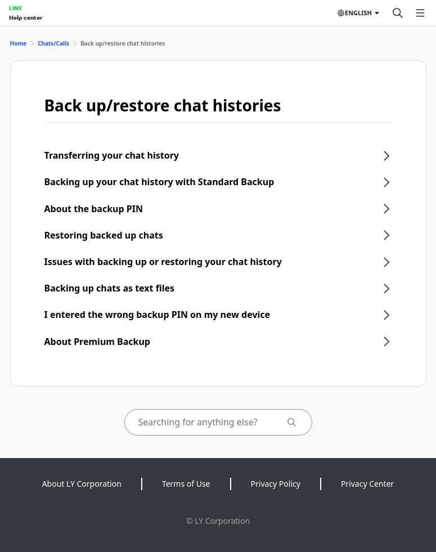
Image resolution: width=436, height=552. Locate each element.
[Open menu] (420, 13)
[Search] (397, 13)
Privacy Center (367, 483)
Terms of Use (186, 483)
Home (18, 43)
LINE (15, 8)
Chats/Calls (53, 43)
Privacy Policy (275, 483)
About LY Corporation (82, 483)
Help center (25, 17)
